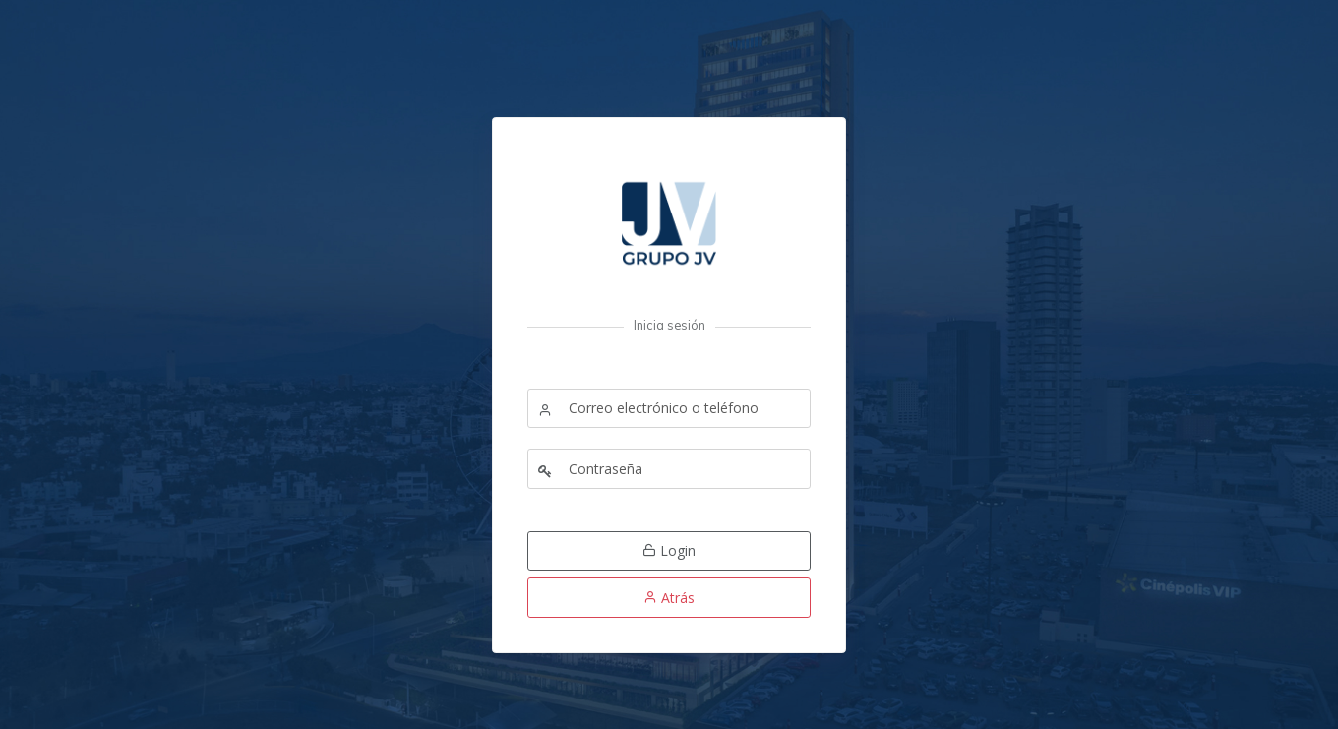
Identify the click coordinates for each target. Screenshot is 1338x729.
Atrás (669, 597)
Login (669, 550)
